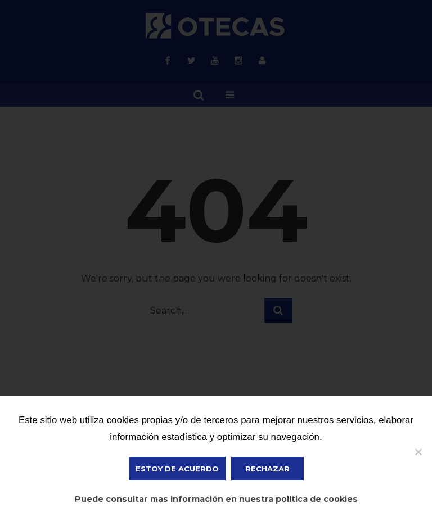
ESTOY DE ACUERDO (177, 468)
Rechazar (267, 468)
